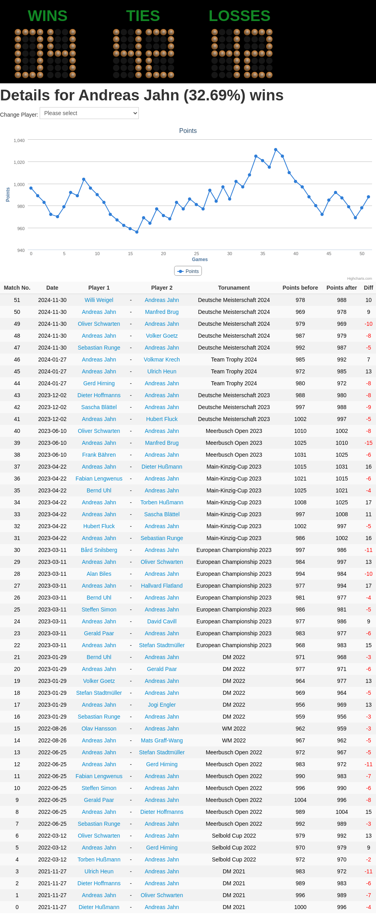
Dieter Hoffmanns (99, 395)
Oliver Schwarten (99, 324)
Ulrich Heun (162, 371)
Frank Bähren (99, 455)
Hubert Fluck (161, 419)
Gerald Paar (99, 633)
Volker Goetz (162, 336)
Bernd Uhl (98, 490)
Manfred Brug (162, 312)
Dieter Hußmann (162, 466)
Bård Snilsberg (99, 550)
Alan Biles (98, 574)
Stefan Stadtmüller (162, 645)
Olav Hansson (99, 728)
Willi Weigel (99, 300)
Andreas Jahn (162, 300)
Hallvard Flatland (162, 585)
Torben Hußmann (161, 502)
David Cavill (161, 621)
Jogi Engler (162, 705)
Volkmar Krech (162, 359)
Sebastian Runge (99, 347)
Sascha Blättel (99, 407)
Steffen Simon (99, 609)
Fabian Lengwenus (98, 478)
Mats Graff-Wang (162, 740)
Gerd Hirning (99, 383)
